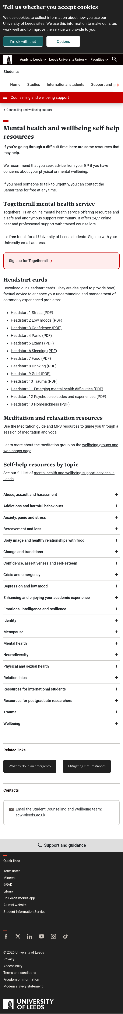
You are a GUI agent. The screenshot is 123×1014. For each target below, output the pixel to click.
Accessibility (12, 966)
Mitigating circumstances (87, 766)
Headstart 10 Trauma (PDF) (34, 381)
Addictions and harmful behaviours (33, 506)
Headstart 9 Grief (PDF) (30, 374)
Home (15, 85)
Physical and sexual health (26, 666)
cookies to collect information (42, 17)
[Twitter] (17, 937)
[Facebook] (6, 937)
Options (63, 41)
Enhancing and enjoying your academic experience (46, 598)
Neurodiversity (15, 655)
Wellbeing (11, 723)
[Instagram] (53, 937)
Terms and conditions (19, 973)
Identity (9, 620)
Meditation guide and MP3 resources (48, 426)
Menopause (13, 632)
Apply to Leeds (33, 59)
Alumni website (15, 905)
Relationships (15, 678)
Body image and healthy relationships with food (43, 540)
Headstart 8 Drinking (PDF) (33, 366)
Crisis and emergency (22, 575)
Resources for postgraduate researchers (37, 701)
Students (11, 72)
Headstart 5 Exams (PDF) (32, 343)
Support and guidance (61, 845)
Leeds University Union (68, 59)
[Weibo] (65, 937)
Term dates (11, 871)
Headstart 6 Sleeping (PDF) (34, 351)
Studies (33, 85)
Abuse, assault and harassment (30, 494)
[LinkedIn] (29, 937)
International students (65, 85)
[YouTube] (41, 937)
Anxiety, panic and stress (24, 517)
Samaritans (13, 190)
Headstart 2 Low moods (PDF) (36, 320)
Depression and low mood (25, 586)
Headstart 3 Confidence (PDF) (36, 328)
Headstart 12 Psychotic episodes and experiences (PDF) (58, 397)
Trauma (10, 712)
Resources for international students (34, 689)
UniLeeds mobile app (19, 899)
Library (8, 892)
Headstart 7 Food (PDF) (31, 358)
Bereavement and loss (22, 529)
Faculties (99, 59)
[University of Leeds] (28, 1005)
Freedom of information (21, 980)
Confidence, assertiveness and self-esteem (40, 563)
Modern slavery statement (23, 987)
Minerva (9, 878)
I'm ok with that (23, 41)
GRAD (7, 885)
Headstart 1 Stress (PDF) (32, 313)
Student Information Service (24, 912)
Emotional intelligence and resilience (34, 609)
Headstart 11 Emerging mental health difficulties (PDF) (57, 389)
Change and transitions (23, 552)
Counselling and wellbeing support (36, 98)
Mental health (15, 643)
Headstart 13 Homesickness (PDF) (40, 404)
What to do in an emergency (29, 766)
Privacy (8, 960)
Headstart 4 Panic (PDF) (31, 335)
